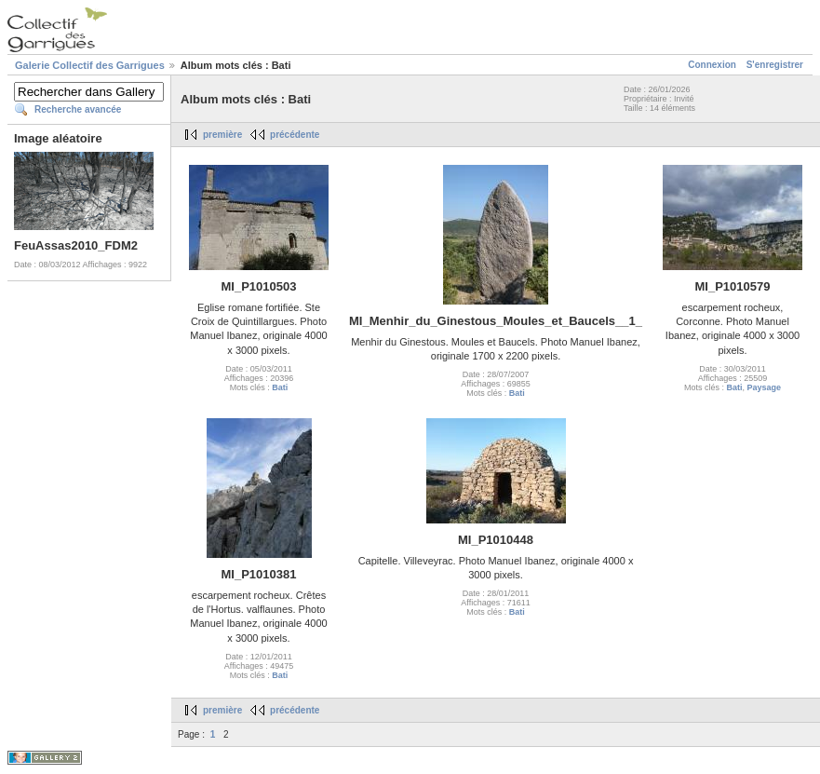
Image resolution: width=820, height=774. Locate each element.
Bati (280, 387)
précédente (294, 134)
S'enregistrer (774, 65)
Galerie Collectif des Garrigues (90, 65)
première (222, 134)
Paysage (764, 387)
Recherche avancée (77, 109)
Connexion (712, 65)
